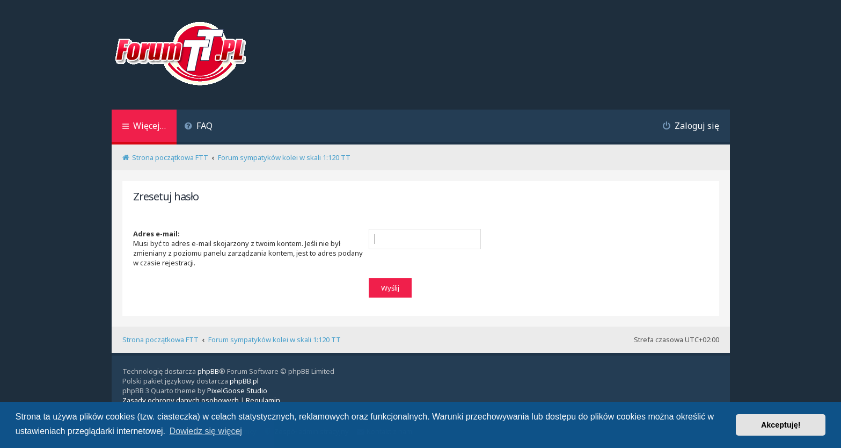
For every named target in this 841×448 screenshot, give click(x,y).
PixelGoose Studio (237, 390)
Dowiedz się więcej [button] (206, 431)
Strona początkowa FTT (160, 339)
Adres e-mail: (156, 234)
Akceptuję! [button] (781, 425)
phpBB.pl (244, 381)
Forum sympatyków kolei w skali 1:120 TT (274, 339)
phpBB (208, 371)
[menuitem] (199, 127)
